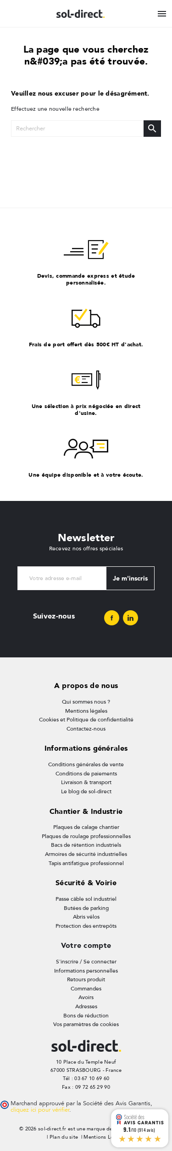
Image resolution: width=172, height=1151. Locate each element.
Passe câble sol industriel (86, 899)
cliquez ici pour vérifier (40, 1109)
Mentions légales (86, 711)
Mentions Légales (104, 1137)
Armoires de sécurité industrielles (86, 854)
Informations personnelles (86, 971)
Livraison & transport (86, 782)
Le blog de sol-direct (86, 791)
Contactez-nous (86, 729)
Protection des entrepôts (86, 926)
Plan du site (64, 1137)
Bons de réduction (86, 1015)
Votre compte (86, 945)
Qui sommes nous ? (86, 702)
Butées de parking (86, 908)
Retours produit (86, 979)
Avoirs (86, 997)
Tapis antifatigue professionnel (86, 863)
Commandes (86, 988)
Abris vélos (86, 917)
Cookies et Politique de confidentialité (86, 719)
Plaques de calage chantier (86, 827)
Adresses (86, 1006)
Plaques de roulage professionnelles (86, 836)
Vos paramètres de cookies (86, 1024)
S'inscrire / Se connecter (86, 961)
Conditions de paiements (86, 773)
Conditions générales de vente (86, 764)
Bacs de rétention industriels (86, 845)
